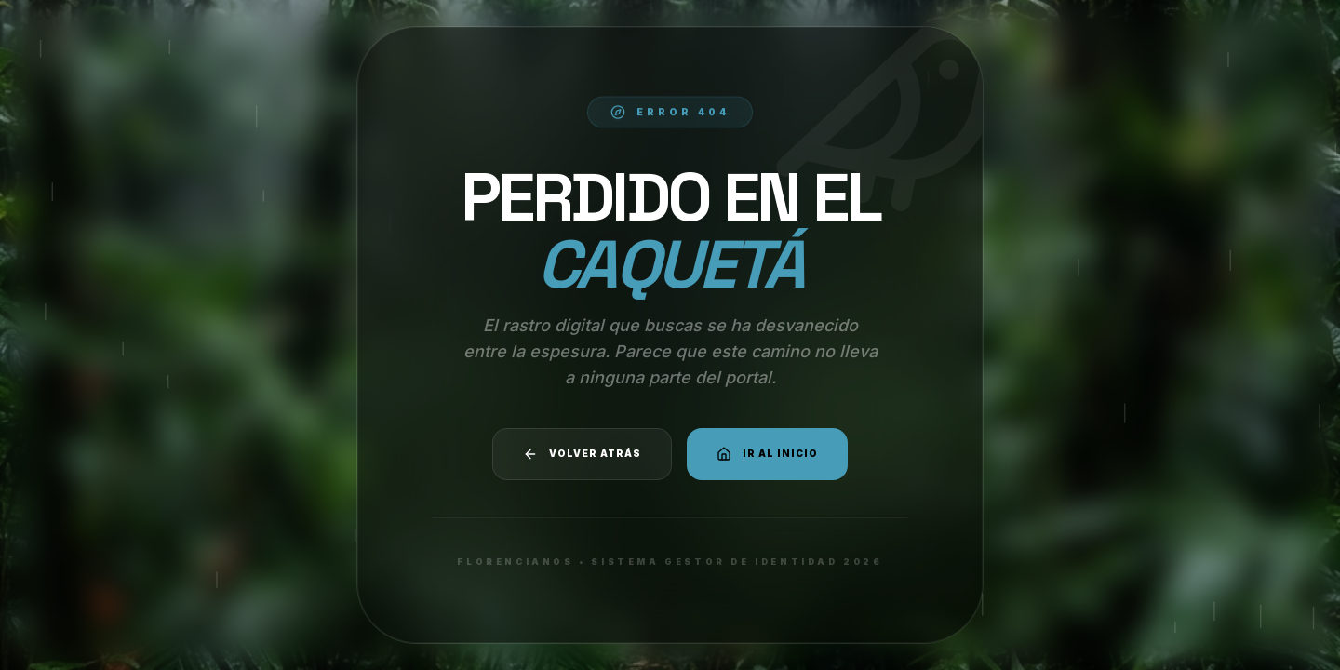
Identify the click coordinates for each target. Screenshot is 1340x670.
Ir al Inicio (767, 454)
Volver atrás (582, 454)
